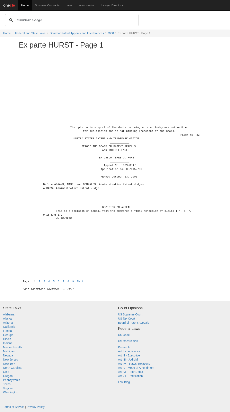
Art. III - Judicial (128, 359)
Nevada (8, 355)
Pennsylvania (11, 380)
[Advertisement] (115, 80)
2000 (110, 33)
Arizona (8, 322)
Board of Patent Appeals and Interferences (77, 33)
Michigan (9, 351)
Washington (10, 392)
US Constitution (128, 341)
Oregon (8, 376)
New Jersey (10, 359)
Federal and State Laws (30, 33)
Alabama (8, 314)
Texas (7, 384)
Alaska (7, 318)
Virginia (7, 388)
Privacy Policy (36, 407)
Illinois (7, 339)
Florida (7, 330)
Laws (69, 5)
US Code (124, 335)
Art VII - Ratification (130, 376)
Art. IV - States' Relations (134, 363)
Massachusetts (12, 347)
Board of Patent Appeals (133, 322)
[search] (71, 20)
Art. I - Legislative (129, 351)
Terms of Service (13, 407)
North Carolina (12, 367)
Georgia (8, 335)
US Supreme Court (130, 314)
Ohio (6, 371)
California (9, 326)
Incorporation (87, 5)
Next (80, 281)
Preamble (124, 347)
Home (25, 5)
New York (9, 363)
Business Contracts (47, 5)
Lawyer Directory (112, 5)
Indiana (7, 343)
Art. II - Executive (129, 355)
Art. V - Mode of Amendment (136, 367)
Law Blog (124, 382)
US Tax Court (126, 318)
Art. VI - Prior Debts (130, 371)
